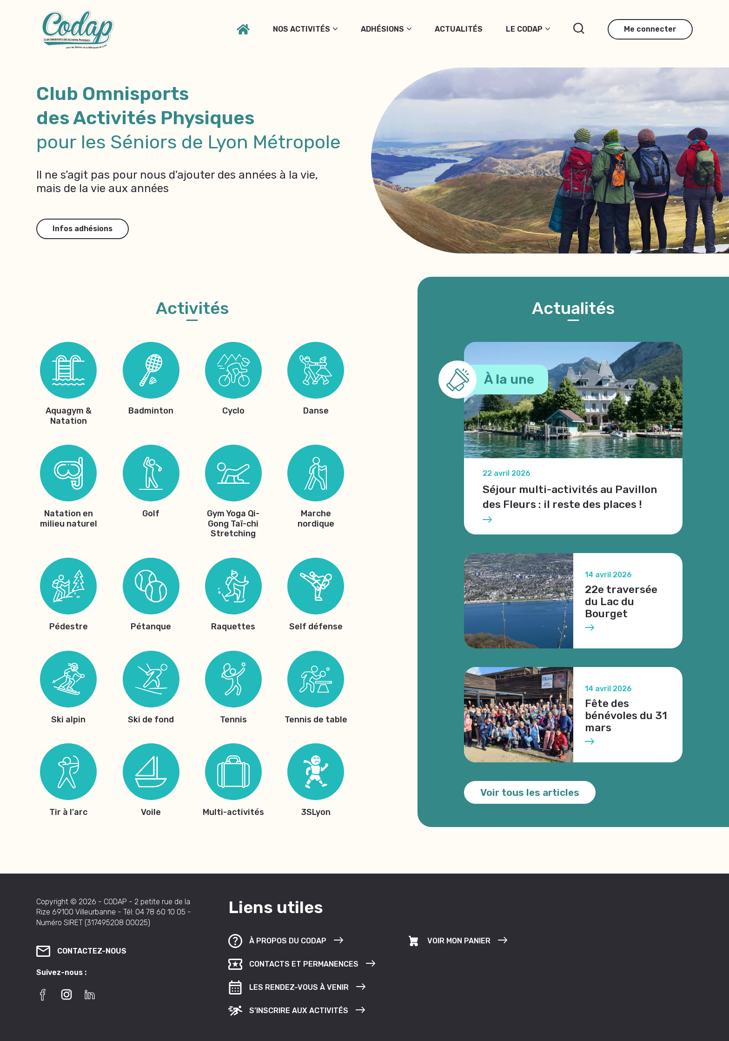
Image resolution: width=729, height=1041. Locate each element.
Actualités (459, 29)
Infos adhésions (83, 228)
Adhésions (386, 29)
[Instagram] (66, 994)
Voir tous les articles (529, 792)
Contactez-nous (81, 951)
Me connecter (650, 29)
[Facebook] (43, 994)
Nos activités (305, 29)
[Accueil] (243, 29)
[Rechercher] (578, 28)
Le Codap (528, 29)
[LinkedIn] (90, 994)
